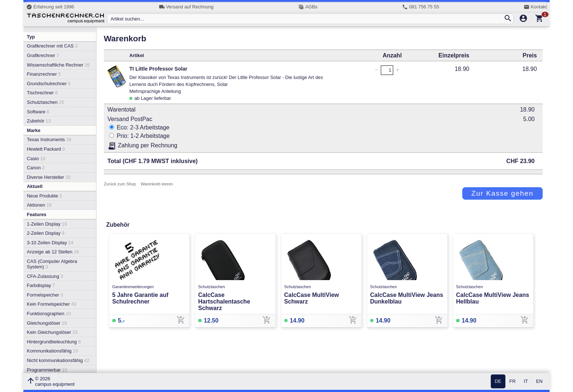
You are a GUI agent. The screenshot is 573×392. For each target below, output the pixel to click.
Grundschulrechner (49, 83)
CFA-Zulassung (45, 276)
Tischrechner (42, 92)
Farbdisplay (41, 285)
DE (498, 381)
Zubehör (39, 121)
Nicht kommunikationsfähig (58, 360)
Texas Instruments (49, 139)
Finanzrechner (44, 74)
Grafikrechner (43, 55)
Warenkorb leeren (157, 184)
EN (539, 381)
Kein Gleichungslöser (52, 332)
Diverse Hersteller (49, 177)
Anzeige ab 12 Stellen (53, 252)
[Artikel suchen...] (306, 19)
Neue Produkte (44, 196)
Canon (36, 167)
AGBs (308, 7)
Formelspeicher (45, 295)
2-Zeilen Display (45, 233)
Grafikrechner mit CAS (52, 46)
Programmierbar (47, 370)
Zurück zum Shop (120, 184)
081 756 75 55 (420, 7)
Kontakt (535, 7)
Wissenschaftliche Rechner (58, 65)
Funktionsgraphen (49, 313)
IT (526, 381)
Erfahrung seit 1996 (50, 7)
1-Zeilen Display (47, 224)
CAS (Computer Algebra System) (52, 264)
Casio (36, 158)
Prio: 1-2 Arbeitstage (139, 136)
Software (38, 111)
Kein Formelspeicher (51, 304)
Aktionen (39, 205)
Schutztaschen (45, 102)
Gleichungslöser (47, 323)
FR (512, 381)
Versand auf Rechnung (186, 7)
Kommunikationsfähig (52, 351)
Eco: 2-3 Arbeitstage (139, 127)
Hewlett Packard (46, 149)
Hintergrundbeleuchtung (54, 341)
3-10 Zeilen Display (50, 242)
